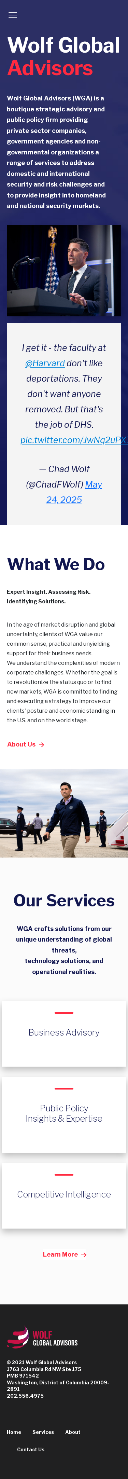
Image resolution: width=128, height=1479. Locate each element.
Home (14, 1432)
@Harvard (45, 363)
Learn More (64, 1254)
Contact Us (30, 1449)
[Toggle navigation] (13, 14)
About (73, 1432)
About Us (25, 744)
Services (43, 1432)
